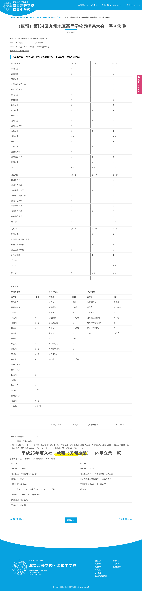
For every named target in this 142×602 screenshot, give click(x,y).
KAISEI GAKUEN (70, 598)
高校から (71, 530)
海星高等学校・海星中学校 (52, 576)
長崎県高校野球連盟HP (19, 51)
